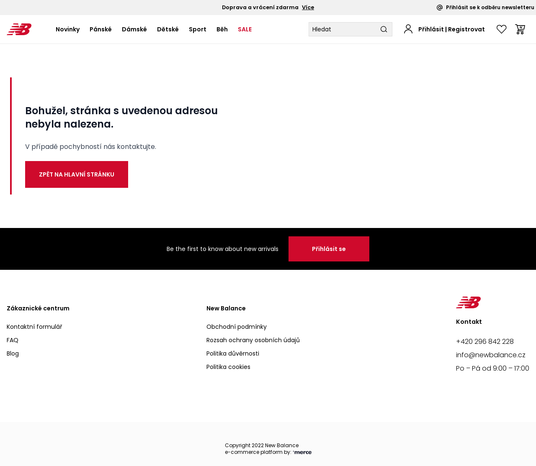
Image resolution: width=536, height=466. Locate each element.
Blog (13, 353)
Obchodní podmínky (236, 327)
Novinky (68, 29)
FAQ (12, 340)
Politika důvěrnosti (232, 353)
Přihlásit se (329, 249)
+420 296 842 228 (485, 341)
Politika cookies (228, 367)
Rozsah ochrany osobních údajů (253, 340)
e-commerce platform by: (268, 452)
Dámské (134, 29)
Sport (197, 29)
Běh (222, 29)
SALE (245, 29)
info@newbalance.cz (491, 355)
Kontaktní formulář (34, 327)
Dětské (168, 29)
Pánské (101, 29)
